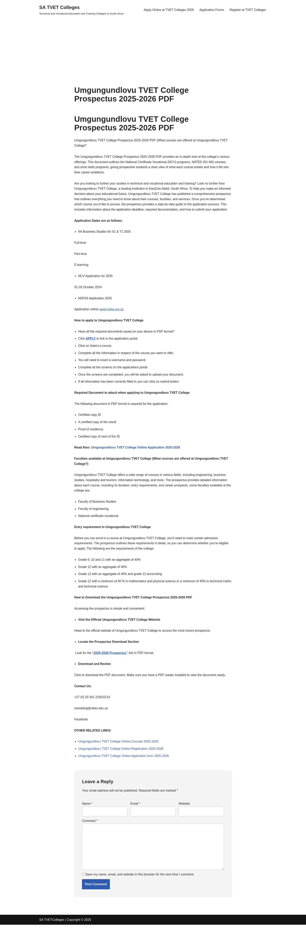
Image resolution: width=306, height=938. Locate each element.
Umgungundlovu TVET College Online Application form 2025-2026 (124, 768)
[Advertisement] (117, 46)
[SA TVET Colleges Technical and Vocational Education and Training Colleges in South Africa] (81, 10)
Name (87, 816)
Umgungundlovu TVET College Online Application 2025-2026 (136, 456)
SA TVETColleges (51, 933)
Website (184, 816)
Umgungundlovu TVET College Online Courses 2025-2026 (118, 753)
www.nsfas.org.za (112, 316)
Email (135, 816)
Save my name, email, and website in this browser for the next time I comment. (139, 888)
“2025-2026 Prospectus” (110, 664)
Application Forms (211, 9)
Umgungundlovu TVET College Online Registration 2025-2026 (121, 761)
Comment (90, 833)
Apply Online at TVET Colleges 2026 (167, 9)
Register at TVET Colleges (247, 9)
